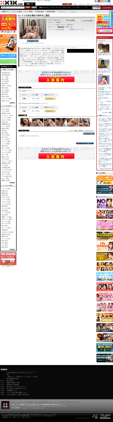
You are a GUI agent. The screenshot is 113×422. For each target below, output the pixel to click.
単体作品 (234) (6, 234)
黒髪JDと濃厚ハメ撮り (13, 382)
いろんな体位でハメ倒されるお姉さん (18, 394)
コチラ (12, 266)
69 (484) (4, 130)
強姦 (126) (5, 193)
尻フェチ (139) (6, 223)
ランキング (62, 11)
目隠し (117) (5, 157)
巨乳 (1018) (5, 92)
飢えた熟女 (10, 380)
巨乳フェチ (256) (7, 219)
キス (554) (5, 165)
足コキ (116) (5, 109)
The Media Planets (101, 416)
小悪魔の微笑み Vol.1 (105, 105)
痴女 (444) (5, 94)
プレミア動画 (28, 11)
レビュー (73, 11)
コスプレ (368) (6, 221)
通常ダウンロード (50, 98)
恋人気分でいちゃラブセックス (16, 386)
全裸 (68, 24)
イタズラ (73, 7)
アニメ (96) (5, 77)
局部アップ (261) (7, 217)
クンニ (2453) (6, 126)
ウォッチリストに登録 (87, 20)
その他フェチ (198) (7, 232)
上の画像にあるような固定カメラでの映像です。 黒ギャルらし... (105, 160)
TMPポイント (33, 43)
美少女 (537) (5, 96)
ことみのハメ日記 (104, 107)
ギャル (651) (5, 90)
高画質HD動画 (51, 11)
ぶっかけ (85, 7)
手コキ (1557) (6, 135)
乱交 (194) (5, 243)
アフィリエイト (53, 402)
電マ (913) (5, 137)
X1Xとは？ (82, 4)
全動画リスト (98, 4)
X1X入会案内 (8, 23)
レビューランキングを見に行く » (85, 143)
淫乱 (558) (5, 210)
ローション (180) (7, 150)
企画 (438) (5, 215)
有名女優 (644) (6, 75)
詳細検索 (29, 402)
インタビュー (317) (7, 115)
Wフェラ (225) (6, 174)
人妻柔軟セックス (12, 390)
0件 (82, 29)
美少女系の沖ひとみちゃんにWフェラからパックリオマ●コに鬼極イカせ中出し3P (105, 93)
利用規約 (72, 402)
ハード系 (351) (6, 212)
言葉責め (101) (6, 163)
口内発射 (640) (6, 167)
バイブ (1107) (6, 139)
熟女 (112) (5, 247)
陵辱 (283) (5, 206)
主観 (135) (5, 195)
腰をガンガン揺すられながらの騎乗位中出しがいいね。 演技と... (105, 165)
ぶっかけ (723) (6, 204)
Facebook (109, 1)
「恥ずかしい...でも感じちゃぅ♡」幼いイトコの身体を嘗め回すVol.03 (104, 70)
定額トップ (29, 4)
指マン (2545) (6, 148)
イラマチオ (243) (7, 170)
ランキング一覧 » (107, 112)
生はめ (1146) (6, 172)
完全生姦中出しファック (104, 84)
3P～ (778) (5, 154)
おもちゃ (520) (6, 120)
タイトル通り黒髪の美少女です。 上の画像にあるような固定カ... (105, 150)
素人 (54, 7)
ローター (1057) (6, 152)
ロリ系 (50, 7)
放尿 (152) (5, 146)
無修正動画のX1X (11, 3)
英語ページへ (95, 1)
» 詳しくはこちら (26, 417)
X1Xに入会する (56, 79)
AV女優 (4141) (6, 72)
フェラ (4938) (6, 144)
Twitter (105, 1)
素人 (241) (5, 225)
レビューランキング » (106, 168)
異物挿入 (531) (6, 113)
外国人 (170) (5, 101)
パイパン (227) (6, 238)
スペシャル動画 (17, 11)
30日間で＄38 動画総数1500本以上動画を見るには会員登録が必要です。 (57, 73)
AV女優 (58, 22)
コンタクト (99, 1)
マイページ (67, 4)
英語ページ (80, 402)
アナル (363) (5, 111)
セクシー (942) (6, 228)
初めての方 (90, 4)
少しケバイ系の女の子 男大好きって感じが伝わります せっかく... (105, 125)
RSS (102, 1)
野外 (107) (5, 241)
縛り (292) (5, 133)
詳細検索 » (13, 103)
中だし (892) (5, 178)
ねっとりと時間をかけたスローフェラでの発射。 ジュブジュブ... (105, 155)
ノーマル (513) (6, 199)
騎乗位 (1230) (6, 180)
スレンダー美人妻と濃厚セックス (17, 392)
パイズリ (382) (6, 141)
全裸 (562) (5, 230)
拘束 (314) (5, 191)
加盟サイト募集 (64, 402)
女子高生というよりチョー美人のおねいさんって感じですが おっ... (105, 135)
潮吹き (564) (5, 128)
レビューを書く (33, 41)
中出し (72, 24)
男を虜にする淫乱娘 (13, 384)
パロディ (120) (6, 202)
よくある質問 (108, 4)
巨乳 (57, 7)
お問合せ (45, 402)
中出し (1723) (6, 197)
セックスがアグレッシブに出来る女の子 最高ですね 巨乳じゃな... (105, 130)
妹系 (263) (5, 83)
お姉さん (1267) (6, 85)
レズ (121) (5, 245)
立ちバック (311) (7, 161)
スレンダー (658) (7, 98)
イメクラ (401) (6, 189)
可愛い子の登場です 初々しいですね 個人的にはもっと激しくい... (105, 140)
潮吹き (64, 7)
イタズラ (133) (6, 208)
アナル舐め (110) (7, 176)
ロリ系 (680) (5, 81)
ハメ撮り (57, 24)
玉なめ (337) (5, 159)
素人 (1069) (5, 79)
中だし (60, 7)
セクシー (63, 24)
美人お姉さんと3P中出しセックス (17, 388)
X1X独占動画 (39, 11)
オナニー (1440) (6, 117)
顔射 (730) (5, 122)
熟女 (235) (5, 88)
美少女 (69, 7)
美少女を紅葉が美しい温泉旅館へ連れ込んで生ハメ (104, 55)
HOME (75, 4)
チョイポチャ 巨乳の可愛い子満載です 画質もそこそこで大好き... (105, 120)
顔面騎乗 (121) (6, 124)
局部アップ (79, 7)
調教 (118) (5, 236)
